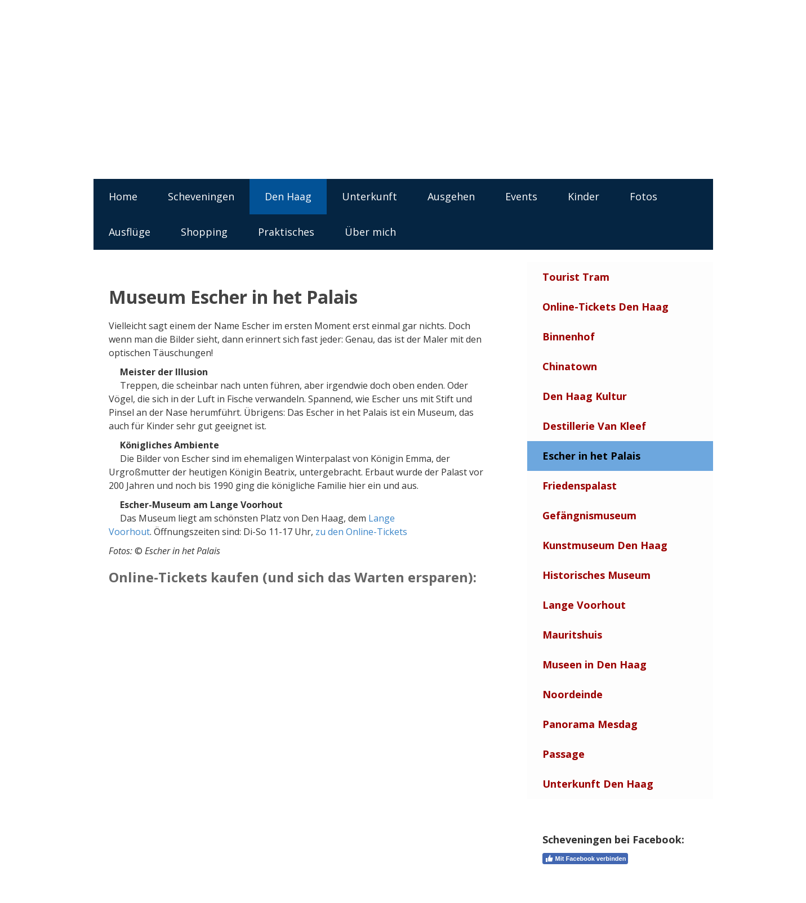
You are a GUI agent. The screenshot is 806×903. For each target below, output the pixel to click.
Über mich (370, 232)
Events (521, 196)
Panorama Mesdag (590, 724)
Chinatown (569, 366)
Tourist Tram (575, 277)
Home (123, 196)
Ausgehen (451, 196)
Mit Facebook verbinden (585, 858)
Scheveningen (201, 196)
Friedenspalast (579, 485)
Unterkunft (369, 196)
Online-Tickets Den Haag (605, 306)
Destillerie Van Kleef (594, 426)
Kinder (583, 196)
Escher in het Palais (591, 455)
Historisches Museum (596, 575)
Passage (563, 754)
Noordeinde (572, 694)
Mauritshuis (572, 634)
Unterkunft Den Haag (597, 783)
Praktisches (286, 232)
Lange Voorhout (584, 605)
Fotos (643, 196)
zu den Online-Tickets (361, 531)
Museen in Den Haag (594, 664)
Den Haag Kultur (584, 396)
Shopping (204, 232)
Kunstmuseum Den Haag (604, 545)
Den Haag (288, 196)
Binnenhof (568, 336)
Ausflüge (129, 232)
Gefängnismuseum (589, 515)
